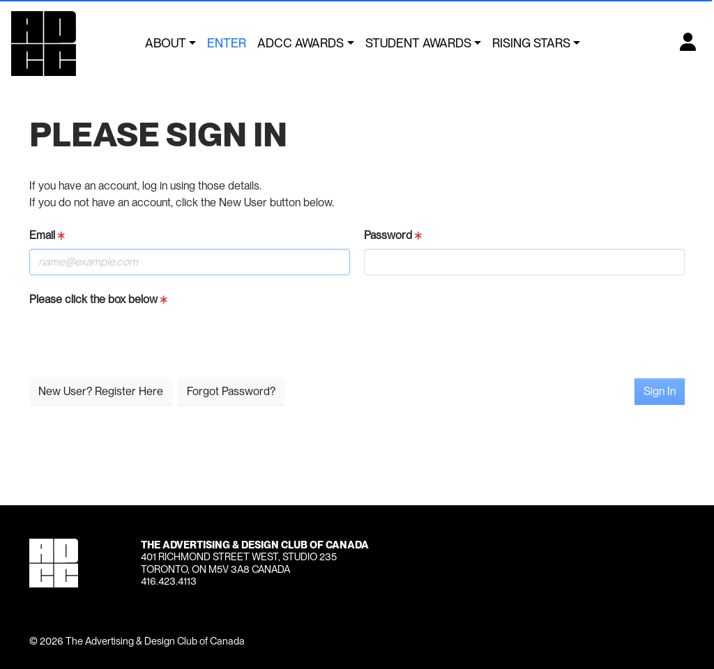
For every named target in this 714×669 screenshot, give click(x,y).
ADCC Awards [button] (300, 43)
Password (393, 235)
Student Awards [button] (418, 43)
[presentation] (135, 340)
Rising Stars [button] (531, 43)
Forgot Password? (231, 391)
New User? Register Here (100, 391)
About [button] (165, 43)
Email (47, 235)
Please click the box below (98, 299)
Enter (226, 43)
